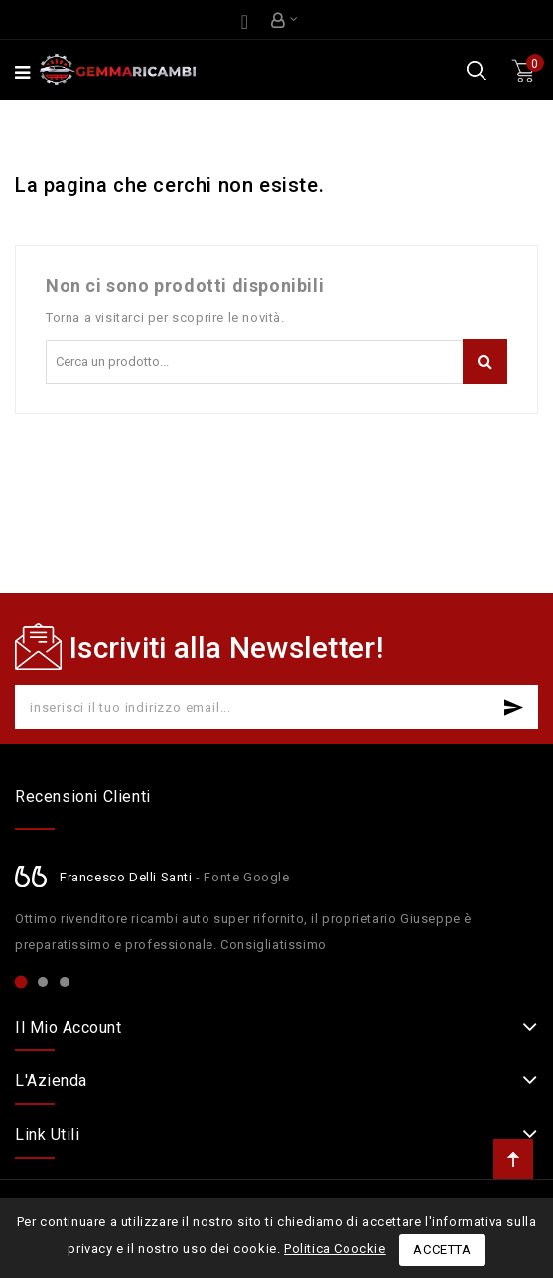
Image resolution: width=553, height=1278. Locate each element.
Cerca (485, 361)
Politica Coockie (335, 1248)
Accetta (442, 1249)
